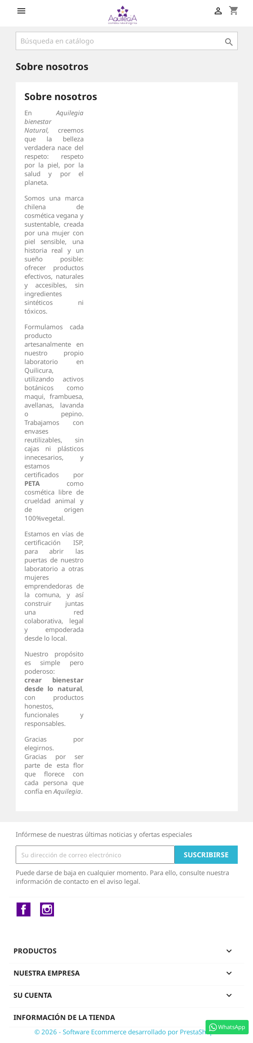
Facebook (23, 909)
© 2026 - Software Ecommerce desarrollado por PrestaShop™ (126, 1031)
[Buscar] (127, 41)
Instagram (47, 909)
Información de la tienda (64, 1017)
